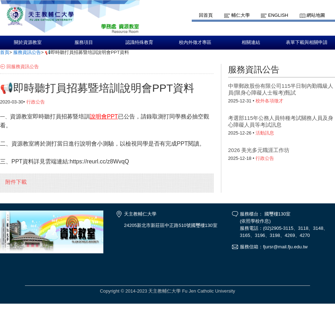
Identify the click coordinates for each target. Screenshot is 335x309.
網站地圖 (315, 15)
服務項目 (83, 42)
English (278, 15)
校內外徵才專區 (195, 42)
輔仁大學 (240, 15)
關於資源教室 (28, 42)
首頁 (4, 52)
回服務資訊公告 (22, 66)
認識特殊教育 (139, 42)
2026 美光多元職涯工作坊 (258, 150)
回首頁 (206, 15)
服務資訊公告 (27, 52)
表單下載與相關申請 (307, 42)
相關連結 (251, 42)
